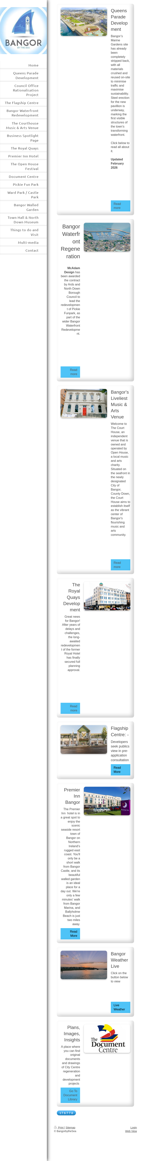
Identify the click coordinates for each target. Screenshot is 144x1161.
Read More (117, 769)
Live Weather (119, 1007)
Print (59, 1127)
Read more (117, 206)
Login (133, 1127)
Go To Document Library (70, 1095)
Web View (131, 1131)
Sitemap (70, 1127)
